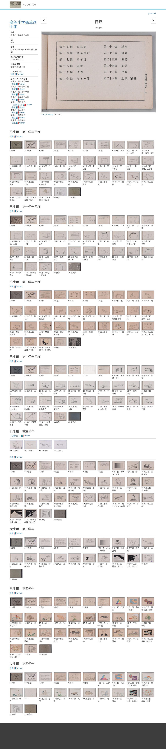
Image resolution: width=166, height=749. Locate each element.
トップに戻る (29, 4)
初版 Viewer (17, 74)
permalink (152, 14)
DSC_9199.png (47, 114)
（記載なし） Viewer (22, 105)
